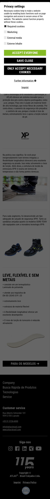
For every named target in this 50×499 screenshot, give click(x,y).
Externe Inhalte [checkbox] (14, 43)
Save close (25, 61)
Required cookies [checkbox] (16, 26)
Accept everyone (25, 53)
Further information (25, 80)
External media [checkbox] (14, 37)
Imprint (25, 87)
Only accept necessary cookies (25, 70)
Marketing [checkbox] (12, 32)
